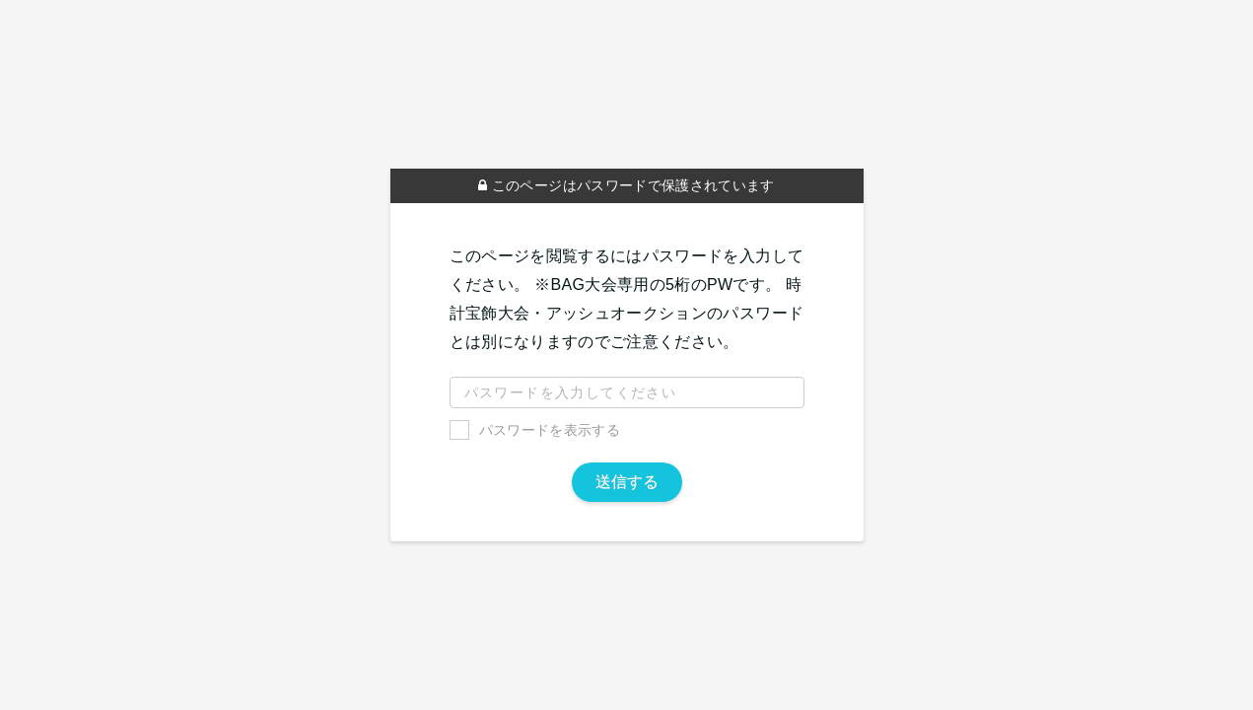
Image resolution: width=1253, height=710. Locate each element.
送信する (627, 481)
